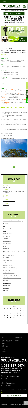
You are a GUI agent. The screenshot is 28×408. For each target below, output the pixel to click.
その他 (4, 223)
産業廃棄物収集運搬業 (8, 265)
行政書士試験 (6, 285)
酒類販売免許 (6, 288)
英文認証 (5, 280)
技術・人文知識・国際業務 (8, 255)
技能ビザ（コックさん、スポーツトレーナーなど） (14, 251)
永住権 (4, 262)
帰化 (4, 246)
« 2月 (13, 319)
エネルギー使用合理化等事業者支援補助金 (12, 221)
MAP (2, 392)
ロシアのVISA (6, 236)
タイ (4, 226)
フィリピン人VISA (7, 233)
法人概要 (3, 349)
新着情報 (17, 340)
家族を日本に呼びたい (8, 243)
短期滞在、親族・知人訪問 (8, 273)
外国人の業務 (6, 241)
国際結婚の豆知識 (18, 337)
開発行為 (5, 290)
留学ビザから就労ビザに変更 (9, 267)
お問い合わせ (4, 351)
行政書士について (7, 283)
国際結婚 (5, 238)
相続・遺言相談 (5, 346)
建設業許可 (5, 248)
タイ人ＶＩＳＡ (6, 228)
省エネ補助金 (9, 48)
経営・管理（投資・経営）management (11, 278)
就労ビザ (3, 345)
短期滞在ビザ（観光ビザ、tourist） (10, 275)
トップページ (4, 337)
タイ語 (4, 231)
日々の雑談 (5, 257)
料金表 (3, 348)
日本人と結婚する (7, 260)
